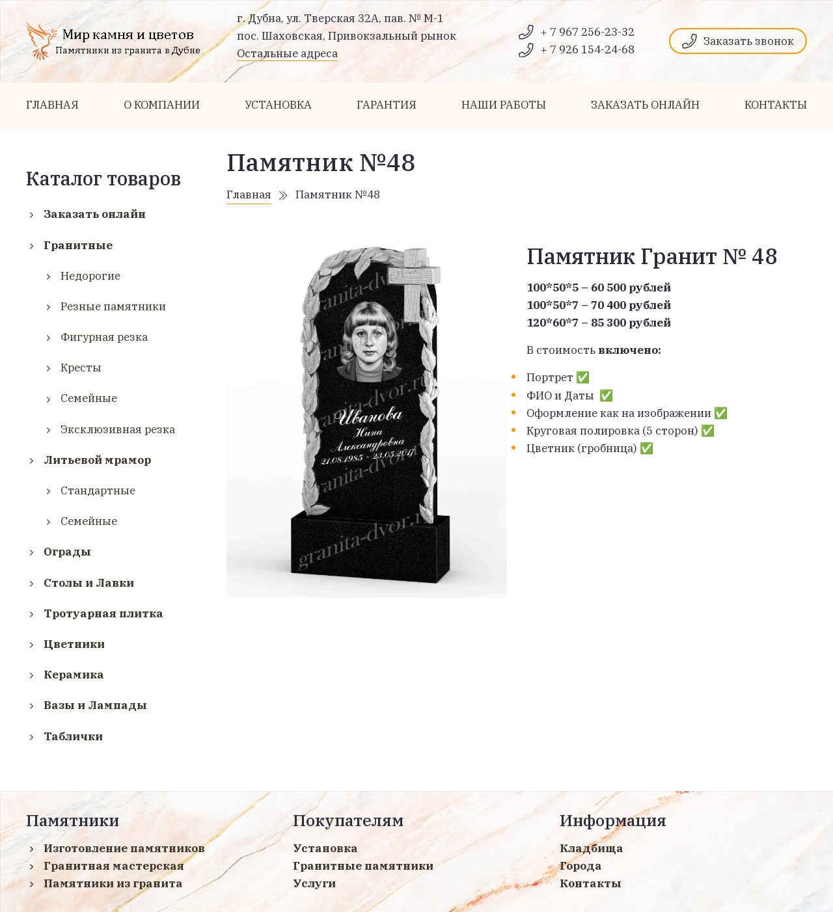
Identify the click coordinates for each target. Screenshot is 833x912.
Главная (248, 194)
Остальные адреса (287, 53)
